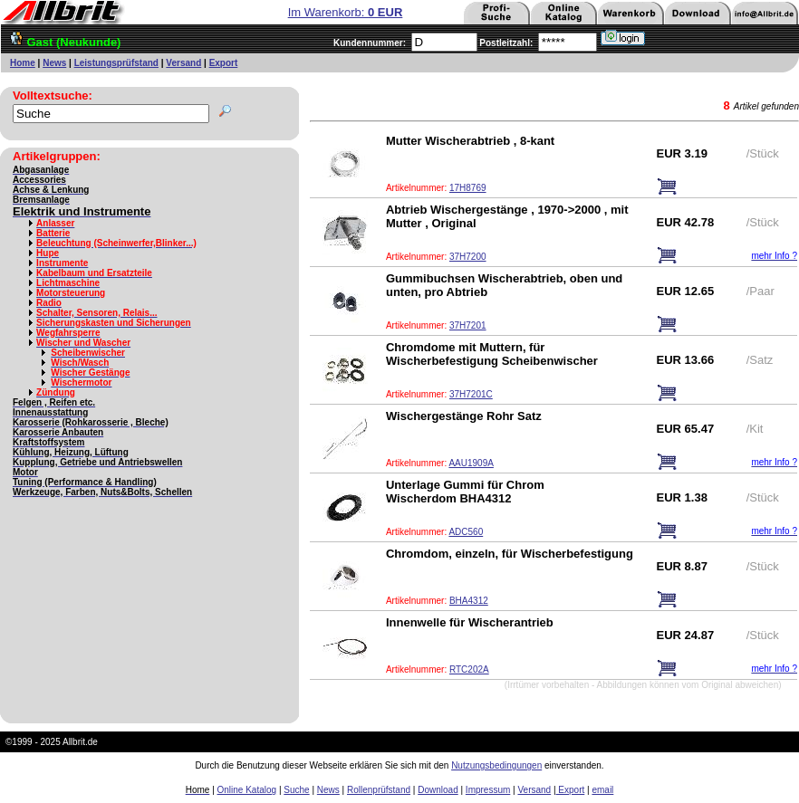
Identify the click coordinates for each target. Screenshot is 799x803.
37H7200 (467, 257)
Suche (296, 790)
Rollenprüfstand (378, 790)
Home (22, 63)
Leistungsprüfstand (116, 63)
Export (223, 63)
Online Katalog (247, 790)
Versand (183, 63)
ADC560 (465, 532)
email (602, 790)
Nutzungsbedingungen (496, 765)
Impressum (488, 790)
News (54, 63)
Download (437, 790)
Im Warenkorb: (345, 12)
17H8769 (467, 188)
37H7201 (467, 325)
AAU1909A (470, 463)
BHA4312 (468, 601)
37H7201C (471, 394)
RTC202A (469, 669)
